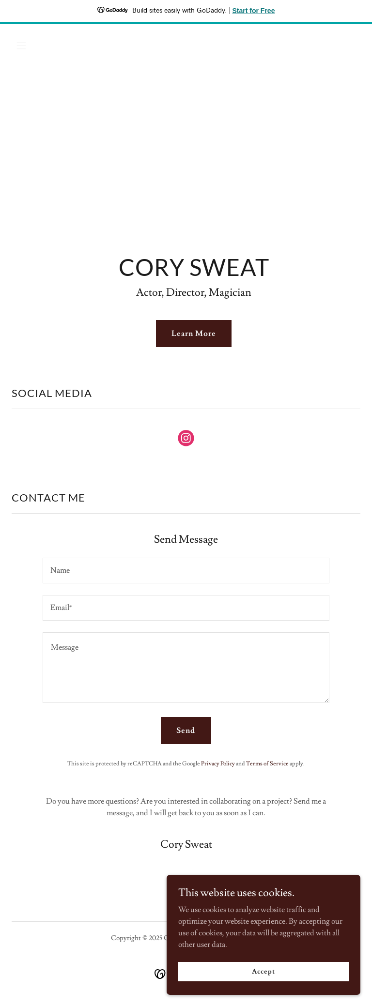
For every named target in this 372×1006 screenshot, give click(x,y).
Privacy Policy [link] (218, 763)
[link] (186, 440)
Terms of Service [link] (267, 763)
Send (185, 730)
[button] (38, 45)
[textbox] (186, 570)
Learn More (193, 333)
